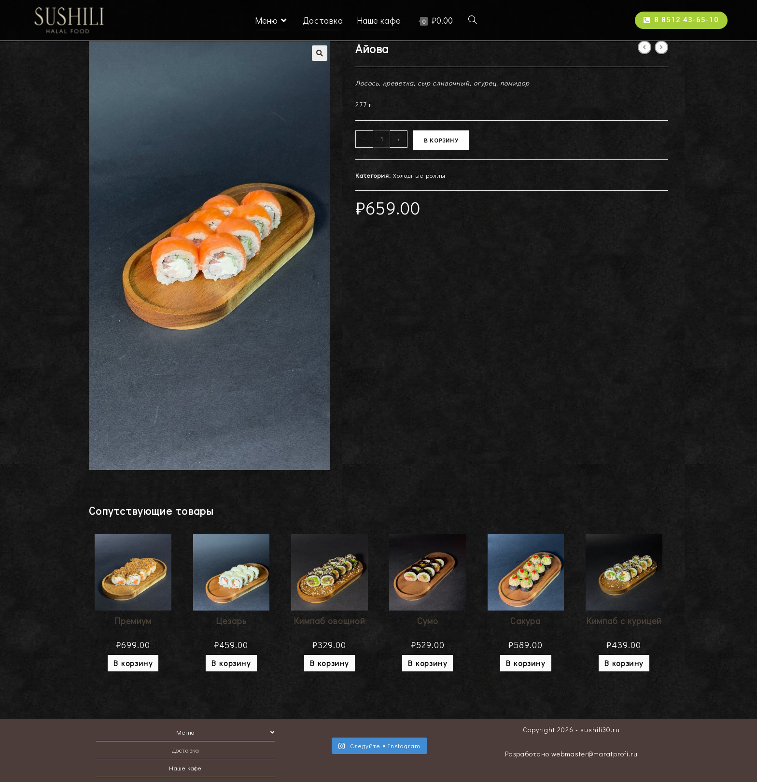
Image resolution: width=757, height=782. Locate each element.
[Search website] (473, 20)
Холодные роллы (419, 175)
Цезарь (231, 620)
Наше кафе (185, 768)
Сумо (427, 620)
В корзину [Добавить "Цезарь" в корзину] (231, 663)
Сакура (525, 620)
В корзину (441, 140)
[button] (681, 20)
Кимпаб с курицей (623, 620)
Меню (225, 732)
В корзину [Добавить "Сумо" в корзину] (427, 663)
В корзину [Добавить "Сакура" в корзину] (525, 663)
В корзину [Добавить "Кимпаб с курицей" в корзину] (624, 663)
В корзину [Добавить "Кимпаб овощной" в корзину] (329, 663)
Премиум (133, 620)
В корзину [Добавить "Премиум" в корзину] (133, 663)
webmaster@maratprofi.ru (594, 753)
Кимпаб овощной (329, 620)
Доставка (185, 750)
